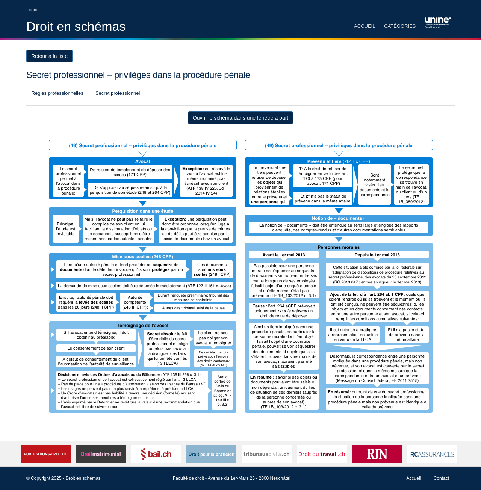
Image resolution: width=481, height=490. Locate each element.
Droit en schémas (76, 26)
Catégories (400, 26)
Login (31, 9)
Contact (441, 478)
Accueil (364, 26)
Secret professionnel (117, 93)
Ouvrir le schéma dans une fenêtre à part (240, 118)
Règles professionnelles (56, 93)
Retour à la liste (49, 56)
